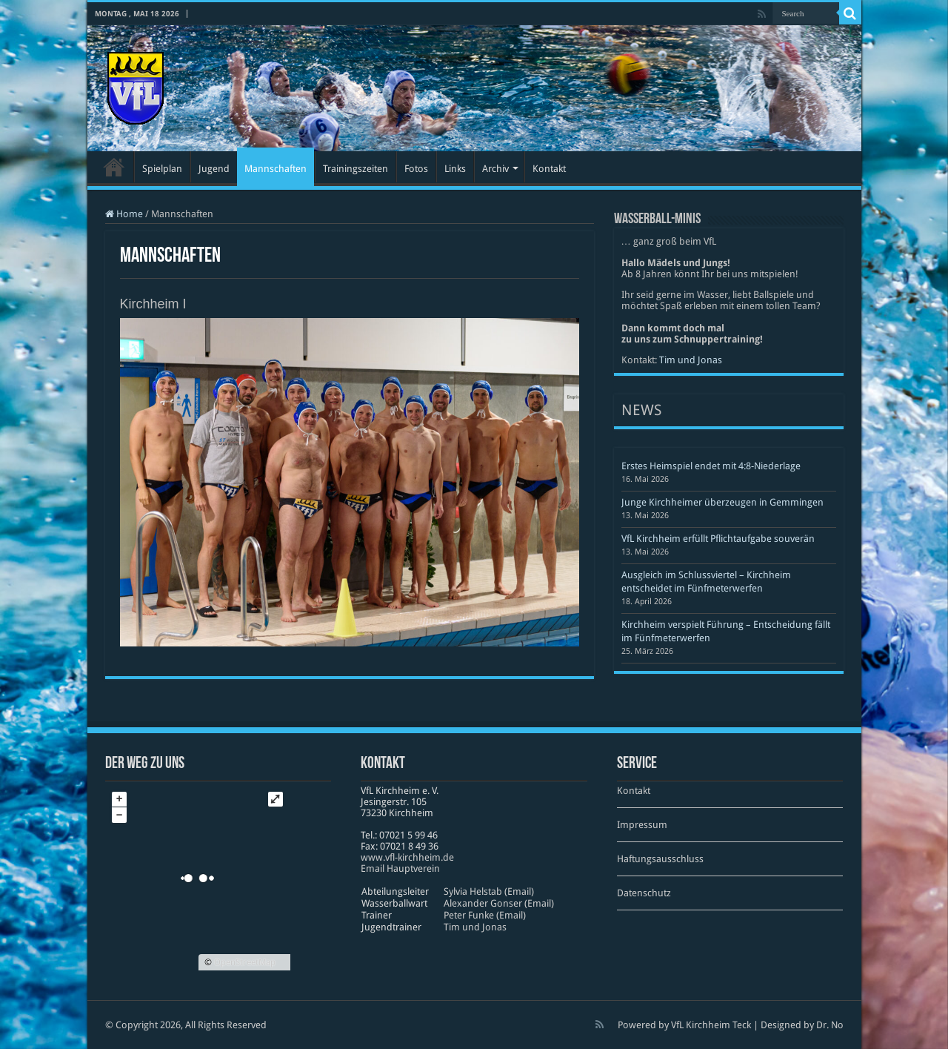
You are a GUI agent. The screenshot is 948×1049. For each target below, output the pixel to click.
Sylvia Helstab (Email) (489, 891)
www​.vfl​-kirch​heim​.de (407, 857)
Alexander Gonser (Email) (499, 903)
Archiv (495, 168)
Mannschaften (275, 168)
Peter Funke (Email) (485, 915)
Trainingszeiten (355, 168)
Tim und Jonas (690, 359)
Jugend (214, 168)
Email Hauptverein (400, 868)
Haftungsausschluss (660, 858)
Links (455, 168)
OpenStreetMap (245, 962)
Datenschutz (644, 893)
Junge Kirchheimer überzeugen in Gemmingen (722, 502)
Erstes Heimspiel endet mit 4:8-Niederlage (711, 465)
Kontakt (549, 168)
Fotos (416, 168)
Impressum (642, 824)
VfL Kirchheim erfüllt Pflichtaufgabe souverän (718, 538)
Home (124, 213)
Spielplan (162, 168)
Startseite (114, 166)
